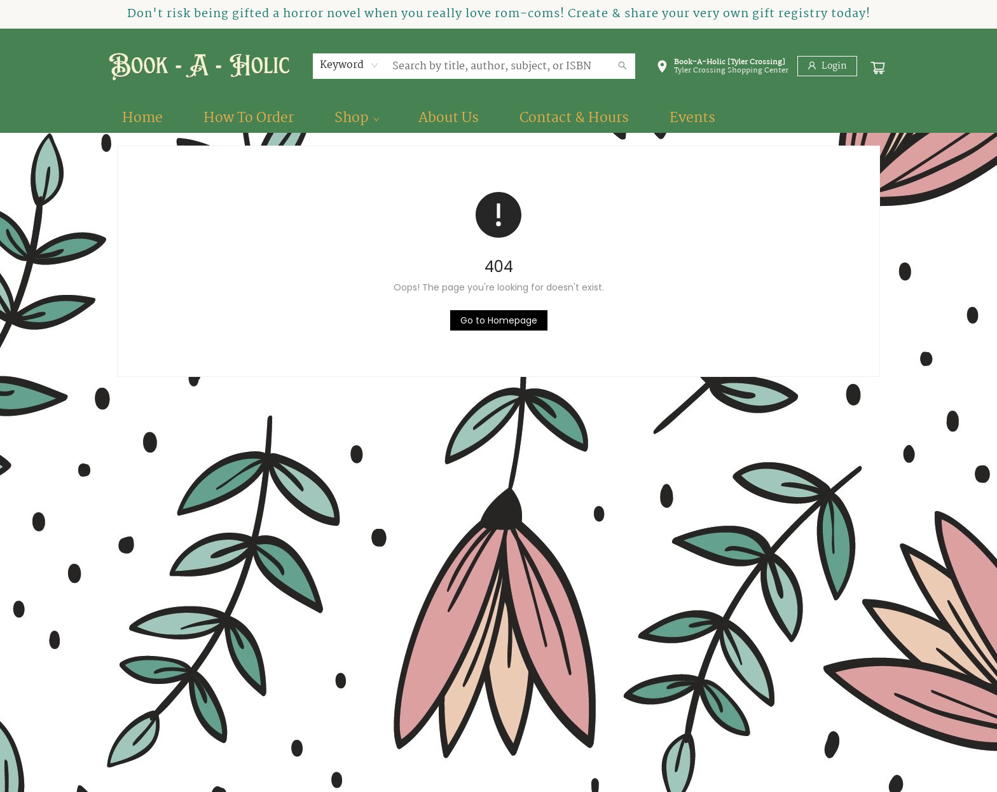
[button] (722, 68)
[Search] (622, 66)
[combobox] (349, 65)
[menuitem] (142, 118)
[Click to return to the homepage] (498, 320)
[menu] (498, 118)
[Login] (827, 66)
